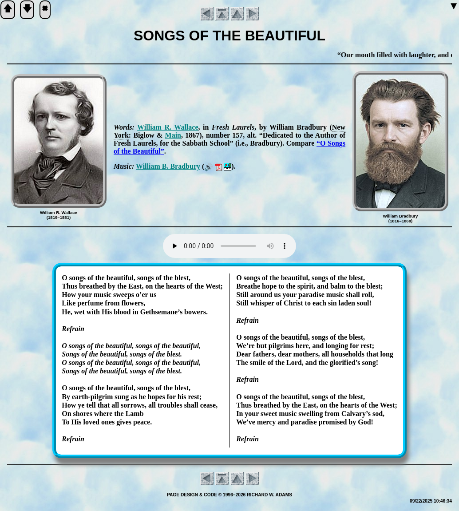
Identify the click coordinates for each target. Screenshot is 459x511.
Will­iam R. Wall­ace (167, 127)
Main (173, 135)
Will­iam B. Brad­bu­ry (168, 166)
